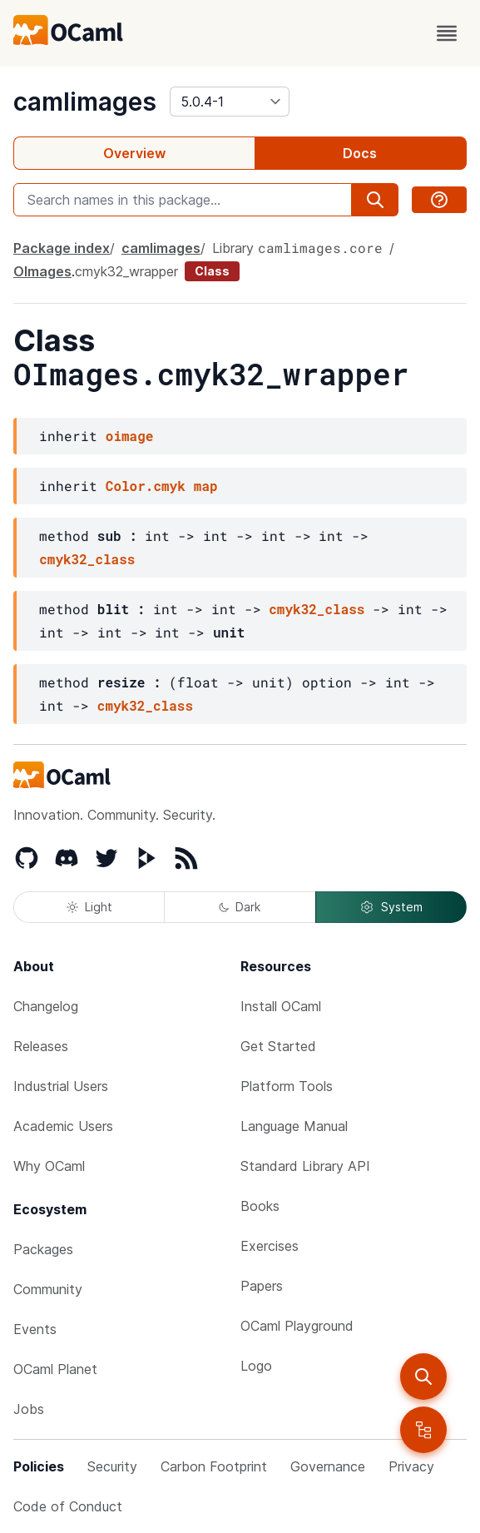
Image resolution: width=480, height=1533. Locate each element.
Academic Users (63, 1126)
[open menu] (446, 33)
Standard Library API (305, 1166)
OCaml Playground (297, 1325)
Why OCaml (49, 1166)
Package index (61, 248)
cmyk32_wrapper (126, 271)
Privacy (411, 1466)
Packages (43, 1249)
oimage (130, 435)
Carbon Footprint (214, 1466)
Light (89, 907)
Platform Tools (286, 1086)
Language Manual (294, 1126)
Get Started (278, 1046)
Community (47, 1289)
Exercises (269, 1246)
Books (260, 1206)
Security (112, 1466)
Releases (40, 1046)
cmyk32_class (87, 559)
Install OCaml (280, 1006)
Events (35, 1329)
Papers (261, 1286)
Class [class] (212, 271)
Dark (239, 907)
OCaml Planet (55, 1369)
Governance (327, 1466)
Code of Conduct (67, 1506)
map (206, 485)
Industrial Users (60, 1086)
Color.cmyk (146, 485)
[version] (229, 102)
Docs (360, 153)
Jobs (28, 1409)
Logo (256, 1365)
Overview (134, 153)
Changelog (45, 1006)
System (391, 907)
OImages (42, 271)
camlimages (84, 102)
